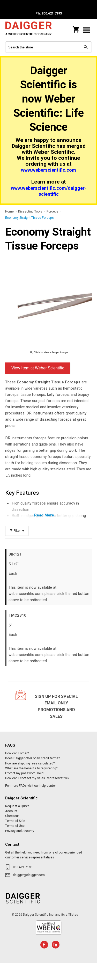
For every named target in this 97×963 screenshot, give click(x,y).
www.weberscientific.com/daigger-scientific (48, 191)
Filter (16, 531)
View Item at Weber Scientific (37, 368)
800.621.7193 (23, 867)
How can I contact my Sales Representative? (37, 778)
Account (11, 811)
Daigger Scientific (28, 29)
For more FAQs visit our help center (30, 785)
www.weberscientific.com (48, 170)
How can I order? (17, 753)
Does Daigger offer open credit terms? (32, 758)
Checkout (12, 816)
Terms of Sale (15, 821)
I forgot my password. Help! (24, 773)
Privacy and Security (19, 831)
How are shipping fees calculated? (30, 763)
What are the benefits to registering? (31, 768)
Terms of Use (15, 825)
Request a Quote (17, 806)
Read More (44, 515)
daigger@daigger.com (29, 875)
